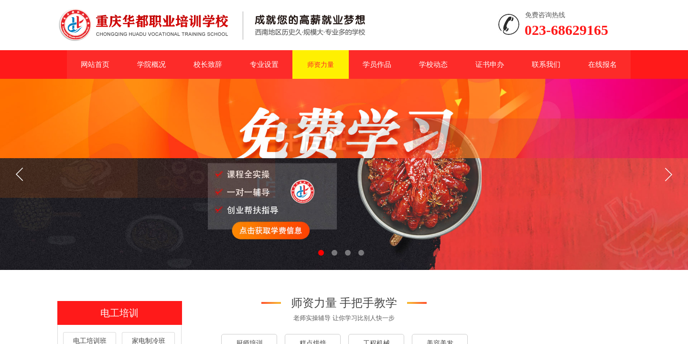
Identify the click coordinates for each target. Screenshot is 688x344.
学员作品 (377, 64)
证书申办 (489, 64)
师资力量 (320, 64)
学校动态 (433, 64)
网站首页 (95, 64)
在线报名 (602, 64)
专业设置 (264, 64)
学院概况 (151, 64)
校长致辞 (208, 64)
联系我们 (546, 64)
